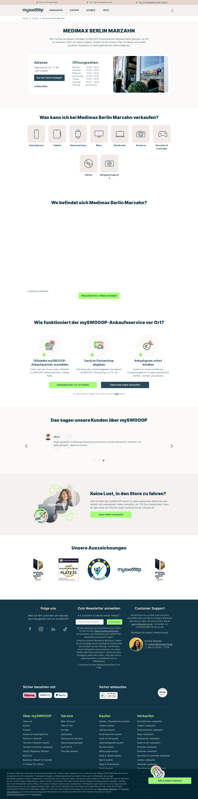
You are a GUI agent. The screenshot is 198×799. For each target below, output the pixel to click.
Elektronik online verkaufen (125, 384)
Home (25, 18)
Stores (35, 18)
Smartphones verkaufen (149, 721)
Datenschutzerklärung (16, 794)
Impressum (36, 794)
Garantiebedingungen (72, 742)
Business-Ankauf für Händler (37, 760)
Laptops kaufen (107, 729)
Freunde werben (69, 751)
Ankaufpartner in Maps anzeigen (99, 295)
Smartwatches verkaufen (150, 729)
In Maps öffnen (40, 86)
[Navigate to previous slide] (26, 446)
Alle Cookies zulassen (170, 780)
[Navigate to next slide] (172, 446)
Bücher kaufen (106, 747)
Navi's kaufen (106, 760)
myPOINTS (66, 747)
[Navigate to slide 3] (104, 460)
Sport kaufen (105, 768)
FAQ (116, 394)
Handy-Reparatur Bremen (36, 751)
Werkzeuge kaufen (108, 751)
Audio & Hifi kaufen (109, 738)
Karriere (27, 729)
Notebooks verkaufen (148, 738)
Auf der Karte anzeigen (49, 77)
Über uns (27, 721)
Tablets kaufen (106, 725)
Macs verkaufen (145, 734)
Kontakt (65, 729)
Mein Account (68, 721)
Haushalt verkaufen (147, 764)
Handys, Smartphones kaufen (114, 721)
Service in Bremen (32, 738)
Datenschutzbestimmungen (106, 631)
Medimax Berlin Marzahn (53, 18)
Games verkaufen (146, 760)
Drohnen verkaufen (147, 747)
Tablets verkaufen (146, 725)
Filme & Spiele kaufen (110, 755)
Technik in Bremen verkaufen (38, 747)
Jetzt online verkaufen (111, 514)
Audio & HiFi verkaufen (148, 742)
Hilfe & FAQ (67, 725)
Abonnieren (114, 622)
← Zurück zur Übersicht (37, 291)
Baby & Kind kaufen (109, 764)
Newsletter (66, 734)
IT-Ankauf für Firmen (33, 764)
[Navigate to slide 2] (99, 460)
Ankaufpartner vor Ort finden (73, 384)
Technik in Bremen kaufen (36, 742)
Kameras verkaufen (147, 751)
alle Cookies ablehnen (107, 789)
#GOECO (27, 755)
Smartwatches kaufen (110, 734)
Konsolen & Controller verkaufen (153, 755)
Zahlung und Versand (71, 738)
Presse (26, 725)
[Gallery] (99, 446)
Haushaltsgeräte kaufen (111, 742)
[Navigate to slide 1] (94, 460)
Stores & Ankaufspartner (35, 734)
